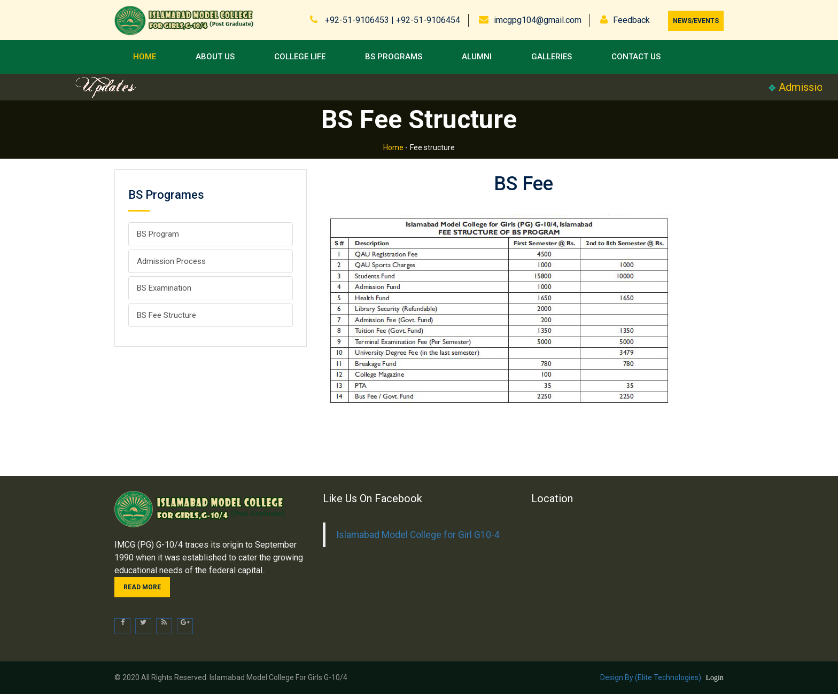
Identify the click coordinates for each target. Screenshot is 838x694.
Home (144, 56)
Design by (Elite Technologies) (650, 677)
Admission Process (171, 261)
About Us (215, 56)
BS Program (158, 234)
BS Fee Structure (166, 315)
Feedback (631, 20)
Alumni (477, 56)
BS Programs (393, 56)
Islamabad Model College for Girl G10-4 (418, 534)
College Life (299, 56)
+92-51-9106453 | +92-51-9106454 (391, 20)
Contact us (636, 56)
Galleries (551, 56)
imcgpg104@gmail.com (537, 20)
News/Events (696, 21)
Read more (142, 587)
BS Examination (164, 288)
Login (715, 678)
